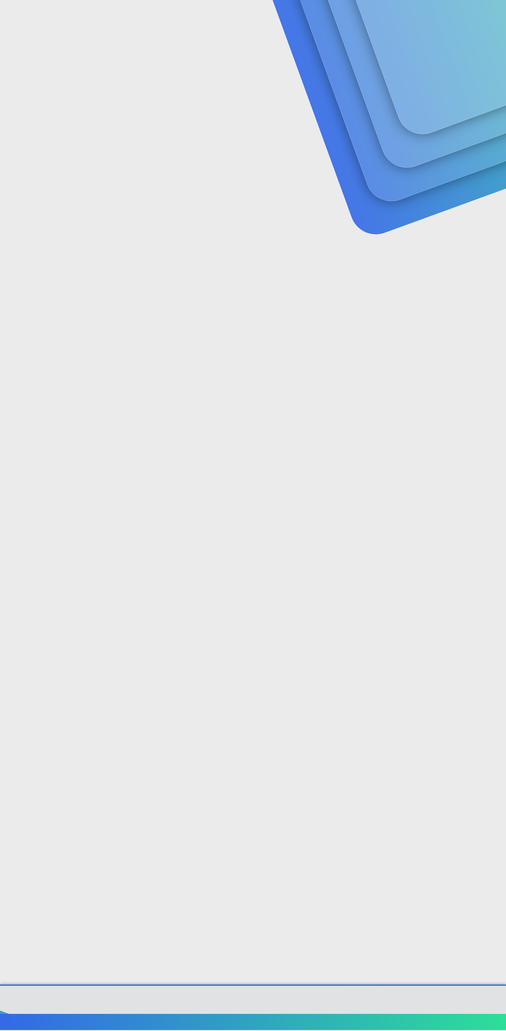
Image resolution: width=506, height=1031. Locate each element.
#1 (469, 162)
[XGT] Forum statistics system (253, 1008)
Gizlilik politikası (399, 1023)
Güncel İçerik (199, 13)
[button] (174, 13)
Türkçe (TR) (48, 1023)
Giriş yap (401, 50)
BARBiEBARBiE (50, 149)
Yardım (429, 1023)
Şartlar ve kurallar (358, 1023)
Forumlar (154, 13)
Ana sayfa (453, 1023)
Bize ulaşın (323, 1023)
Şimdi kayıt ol (446, 50)
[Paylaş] (460, 163)
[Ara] (330, 13)
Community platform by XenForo (253, 1004)
